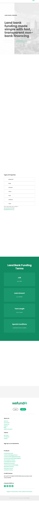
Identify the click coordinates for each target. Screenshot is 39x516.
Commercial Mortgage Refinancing (12, 456)
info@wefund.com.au (9, 209)
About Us (6, 421)
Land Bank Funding (8, 470)
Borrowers (6, 435)
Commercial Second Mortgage (11, 465)
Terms (19, 491)
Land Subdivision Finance (10, 461)
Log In (15, 409)
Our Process (6, 422)
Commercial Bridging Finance (11, 455)
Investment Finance (8, 468)
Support (6, 426)
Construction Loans (8, 453)
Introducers (6, 437)
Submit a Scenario (21, 41)
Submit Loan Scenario (27, 491)
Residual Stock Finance (9, 463)
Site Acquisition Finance (9, 460)
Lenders (6, 438)
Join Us (23, 409)
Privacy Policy (14, 491)
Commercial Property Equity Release (12, 458)
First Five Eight (27, 498)
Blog (5, 427)
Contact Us (6, 424)
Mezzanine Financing (9, 466)
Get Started (9, 41)
